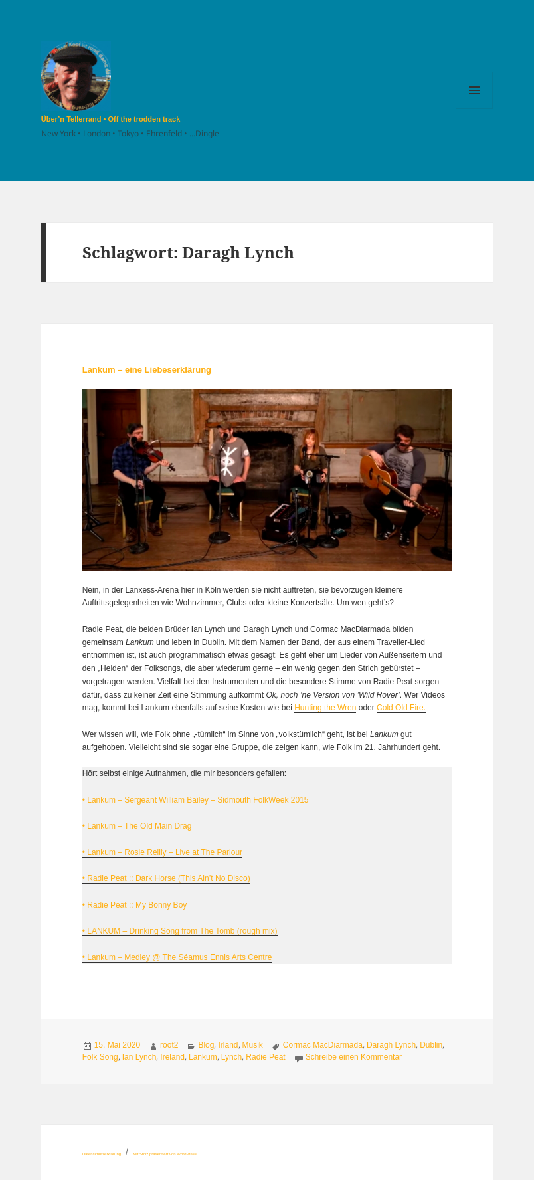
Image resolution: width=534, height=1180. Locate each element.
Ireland (172, 1057)
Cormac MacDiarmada (323, 1045)
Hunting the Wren (325, 707)
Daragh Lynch (391, 1045)
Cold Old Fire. (401, 707)
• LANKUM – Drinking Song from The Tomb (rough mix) (180, 930)
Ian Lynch (139, 1057)
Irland (228, 1045)
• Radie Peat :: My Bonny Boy (134, 905)
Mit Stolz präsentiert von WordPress (165, 1154)
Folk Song (100, 1057)
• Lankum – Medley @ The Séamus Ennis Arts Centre (177, 957)
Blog (206, 1045)
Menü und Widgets (474, 108)
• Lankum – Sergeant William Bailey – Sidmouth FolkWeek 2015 (195, 800)
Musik (252, 1045)
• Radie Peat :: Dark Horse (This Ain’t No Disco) (166, 878)
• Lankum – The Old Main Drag (137, 826)
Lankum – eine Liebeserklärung (146, 370)
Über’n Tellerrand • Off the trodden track (110, 119)
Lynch (231, 1057)
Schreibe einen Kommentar (354, 1057)
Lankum (203, 1057)
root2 (169, 1045)
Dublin (431, 1045)
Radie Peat (265, 1057)
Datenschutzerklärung (101, 1154)
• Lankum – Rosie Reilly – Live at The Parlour (162, 852)
